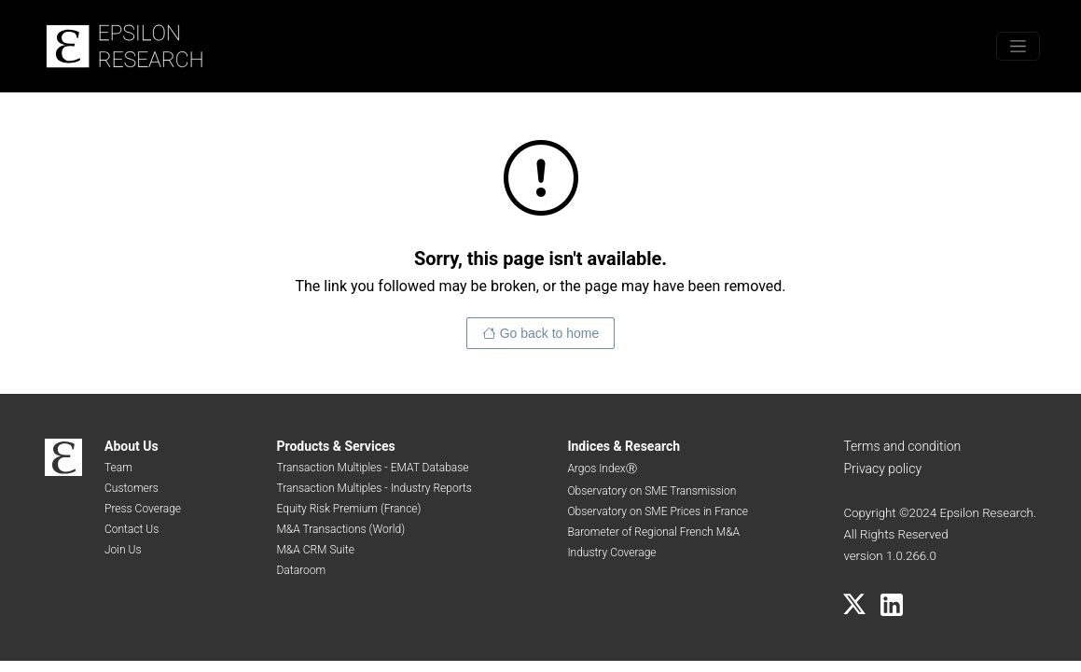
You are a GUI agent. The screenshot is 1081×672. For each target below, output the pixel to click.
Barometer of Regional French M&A (653, 532)
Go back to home (550, 333)
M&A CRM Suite (314, 549)
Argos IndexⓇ (601, 468)
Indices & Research (623, 446)
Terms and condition (902, 446)
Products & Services (335, 446)
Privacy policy (882, 468)
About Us (131, 446)
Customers (131, 488)
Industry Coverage (611, 552)
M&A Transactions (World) (340, 529)
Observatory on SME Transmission (651, 490)
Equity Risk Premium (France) (348, 508)
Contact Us (131, 529)
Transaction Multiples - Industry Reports (373, 488)
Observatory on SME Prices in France (657, 511)
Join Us (123, 549)
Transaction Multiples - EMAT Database (372, 467)
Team (118, 467)
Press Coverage (142, 508)
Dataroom (301, 570)
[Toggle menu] (1018, 46)
